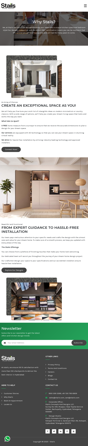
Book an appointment (13, 401)
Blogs (50, 375)
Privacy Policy (54, 365)
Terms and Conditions (57, 368)
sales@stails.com (56, 398)
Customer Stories (11, 393)
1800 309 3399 (55, 393)
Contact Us (52, 379)
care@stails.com (72, 398)
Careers (51, 372)
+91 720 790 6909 (69, 393)
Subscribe (78, 343)
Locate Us (8, 404)
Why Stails (8, 397)
